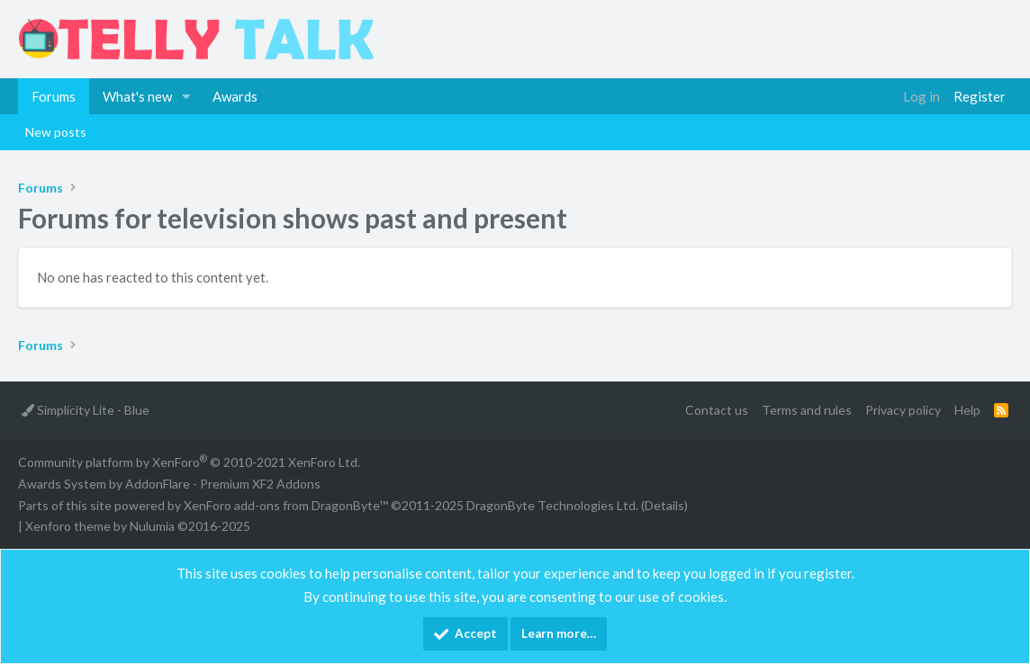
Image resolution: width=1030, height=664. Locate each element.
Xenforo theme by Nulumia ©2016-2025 (137, 526)
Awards (235, 96)
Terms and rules (807, 409)
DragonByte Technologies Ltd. (552, 505)
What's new (137, 96)
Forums (54, 96)
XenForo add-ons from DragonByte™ (286, 505)
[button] (186, 96)
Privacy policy (903, 409)
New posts (55, 131)
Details (664, 505)
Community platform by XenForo (189, 462)
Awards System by (169, 483)
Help (967, 409)
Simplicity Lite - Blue (85, 409)
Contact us (716, 409)
